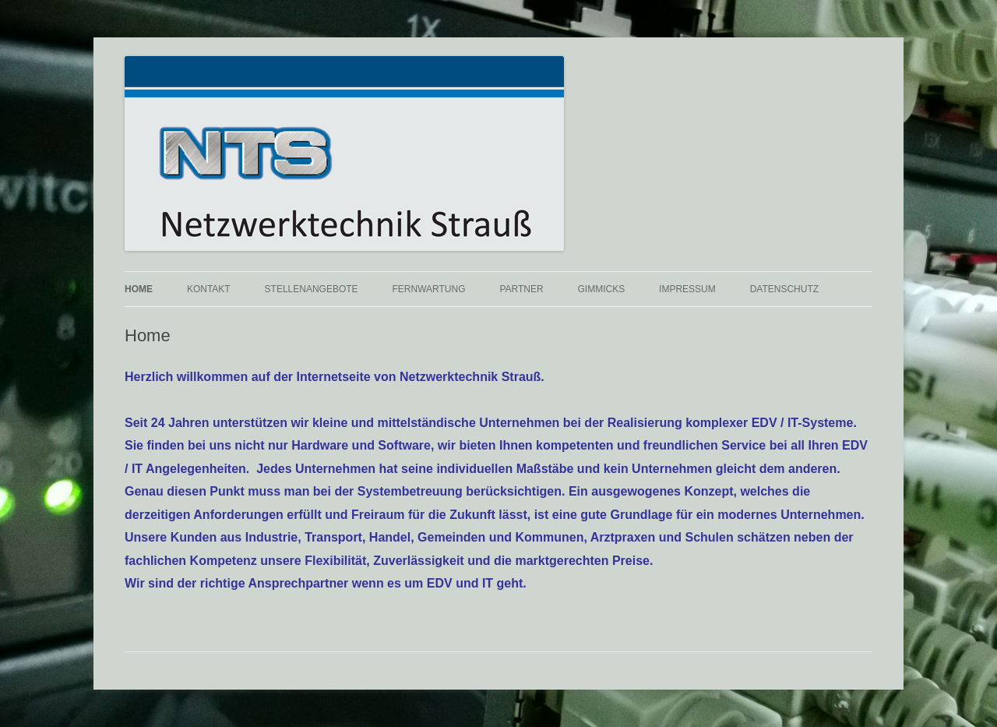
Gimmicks (601, 289)
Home (139, 289)
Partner (521, 289)
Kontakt (209, 289)
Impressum (687, 289)
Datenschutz (784, 289)
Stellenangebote (311, 289)
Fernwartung (429, 289)
